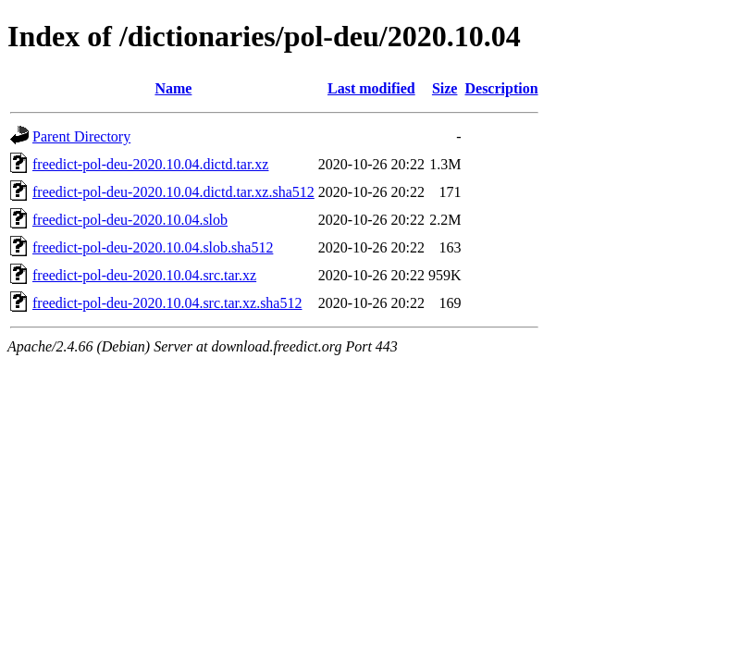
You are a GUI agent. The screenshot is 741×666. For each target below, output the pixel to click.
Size (445, 88)
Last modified (371, 88)
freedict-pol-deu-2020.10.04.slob (130, 220)
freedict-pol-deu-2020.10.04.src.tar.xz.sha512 (167, 303)
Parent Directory (81, 136)
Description (500, 88)
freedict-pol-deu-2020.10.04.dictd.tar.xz (150, 164)
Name (172, 88)
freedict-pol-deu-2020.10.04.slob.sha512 (152, 247)
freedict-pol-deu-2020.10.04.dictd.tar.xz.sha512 (173, 192)
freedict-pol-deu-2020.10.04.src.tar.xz (144, 275)
